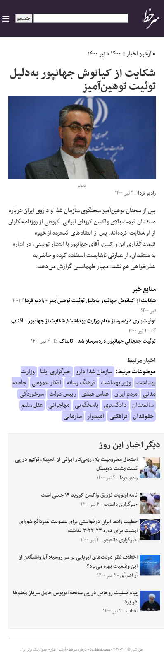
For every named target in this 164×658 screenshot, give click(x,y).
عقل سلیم (32, 405)
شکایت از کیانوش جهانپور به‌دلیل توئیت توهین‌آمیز (102, 300)
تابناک (63, 341)
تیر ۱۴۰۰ (96, 53)
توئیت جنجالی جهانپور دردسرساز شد (117, 341)
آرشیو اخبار (139, 53)
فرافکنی (118, 416)
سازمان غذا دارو (94, 371)
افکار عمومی (46, 382)
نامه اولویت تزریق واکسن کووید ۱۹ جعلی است (89, 495)
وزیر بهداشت (116, 382)
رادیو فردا (31, 300)
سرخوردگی (31, 394)
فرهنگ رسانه (81, 382)
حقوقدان (143, 416)
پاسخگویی (86, 405)
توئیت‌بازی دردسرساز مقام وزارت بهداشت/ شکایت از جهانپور (92, 321)
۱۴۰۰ (116, 53)
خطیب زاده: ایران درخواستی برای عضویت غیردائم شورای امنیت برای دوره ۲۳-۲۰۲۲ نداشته (78, 526)
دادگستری (115, 405)
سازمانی (73, 416)
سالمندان (143, 405)
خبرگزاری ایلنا (55, 371)
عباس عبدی (95, 394)
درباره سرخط (78, 649)
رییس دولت (62, 394)
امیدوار (95, 416)
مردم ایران (126, 394)
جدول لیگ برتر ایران (34, 649)
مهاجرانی (58, 405)
